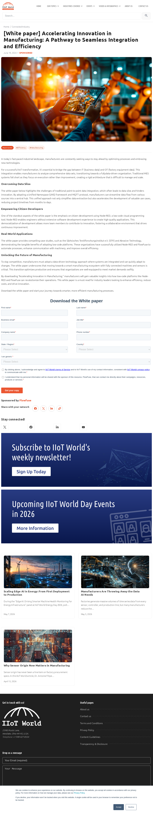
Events (89, 6)
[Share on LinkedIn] (51, 408)
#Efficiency (21, 148)
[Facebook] (31, 427)
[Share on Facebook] (35, 408)
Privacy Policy (79, 793)
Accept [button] (118, 807)
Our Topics (51, 6)
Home (38, 6)
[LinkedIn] (57, 427)
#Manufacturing (36, 148)
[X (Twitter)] (4, 427)
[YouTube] (83, 427)
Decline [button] (131, 807)
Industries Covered (71, 6)
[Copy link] (59, 408)
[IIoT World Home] (37, 716)
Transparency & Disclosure (94, 744)
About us (129, 6)
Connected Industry (21, 27)
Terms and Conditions (91, 723)
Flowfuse (25, 400)
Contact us (143, 6)
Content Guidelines (90, 737)
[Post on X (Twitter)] (43, 408)
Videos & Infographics (108, 6)
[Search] (71, 16)
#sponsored (7, 148)
